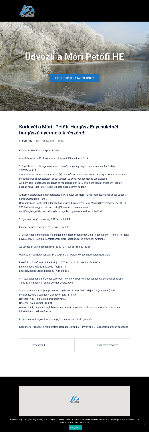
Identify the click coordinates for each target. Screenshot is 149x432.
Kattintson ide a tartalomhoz (74, 78)
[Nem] (145, 423)
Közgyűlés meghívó (107, 345)
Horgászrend (38, 345)
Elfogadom (75, 427)
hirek (61, 141)
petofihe (27, 141)
